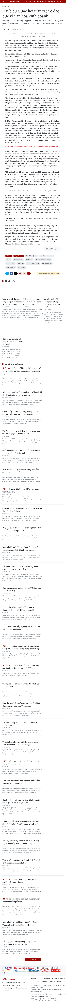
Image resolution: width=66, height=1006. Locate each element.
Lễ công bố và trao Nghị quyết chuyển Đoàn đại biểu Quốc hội (21, 900)
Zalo (7, 273)
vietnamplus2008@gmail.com (43, 996)
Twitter (16, 273)
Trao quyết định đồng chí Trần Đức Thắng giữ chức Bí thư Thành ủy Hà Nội (21, 861)
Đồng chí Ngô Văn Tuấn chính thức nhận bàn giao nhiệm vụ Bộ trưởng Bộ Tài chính (20, 548)
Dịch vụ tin (44, 981)
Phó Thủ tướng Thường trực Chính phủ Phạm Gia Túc (19, 880)
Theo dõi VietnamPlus (44, 273)
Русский (53, 1)
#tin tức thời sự (10, 263)
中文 (49, 1)
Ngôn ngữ (63, 978)
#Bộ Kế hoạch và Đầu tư (46, 256)
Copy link (24, 273)
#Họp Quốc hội (18, 256)
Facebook (11, 273)
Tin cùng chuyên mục (14, 364)
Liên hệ (59, 981)
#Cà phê (8, 256)
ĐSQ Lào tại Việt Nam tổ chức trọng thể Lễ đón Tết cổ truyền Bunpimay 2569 (21, 529)
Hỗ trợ (57, 978)
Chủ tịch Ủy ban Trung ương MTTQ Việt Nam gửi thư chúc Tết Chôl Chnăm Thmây (21, 413)
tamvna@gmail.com (36, 991)
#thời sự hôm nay (47, 263)
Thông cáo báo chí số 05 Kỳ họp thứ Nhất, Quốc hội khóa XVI (21, 685)
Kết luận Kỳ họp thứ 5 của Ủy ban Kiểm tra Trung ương (19, 723)
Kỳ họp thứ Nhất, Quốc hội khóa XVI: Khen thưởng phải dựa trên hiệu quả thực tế (19, 608)
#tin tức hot (21, 263)
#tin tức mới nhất (18, 259)
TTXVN (38, 981)
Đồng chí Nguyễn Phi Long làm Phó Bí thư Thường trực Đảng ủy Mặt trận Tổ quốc (19, 923)
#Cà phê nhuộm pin (31, 256)
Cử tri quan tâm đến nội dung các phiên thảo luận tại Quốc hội (12, 341)
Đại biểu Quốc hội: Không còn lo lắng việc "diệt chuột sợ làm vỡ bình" (52, 303)
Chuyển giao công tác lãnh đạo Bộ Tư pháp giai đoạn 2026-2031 (21, 589)
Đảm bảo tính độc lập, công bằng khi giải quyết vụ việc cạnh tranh (12, 301)
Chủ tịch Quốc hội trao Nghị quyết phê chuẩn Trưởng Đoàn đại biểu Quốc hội (21, 801)
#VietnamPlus (21, 267)
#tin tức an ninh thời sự (33, 263)
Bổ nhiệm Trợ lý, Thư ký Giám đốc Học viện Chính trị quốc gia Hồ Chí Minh (20, 567)
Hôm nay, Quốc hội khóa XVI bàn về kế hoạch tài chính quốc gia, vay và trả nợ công (22, 393)
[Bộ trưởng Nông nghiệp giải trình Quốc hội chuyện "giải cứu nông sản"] (32, 146)
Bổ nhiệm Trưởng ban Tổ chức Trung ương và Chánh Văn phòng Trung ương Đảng (20, 647)
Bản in (20, 273)
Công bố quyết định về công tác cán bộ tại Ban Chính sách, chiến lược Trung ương (21, 704)
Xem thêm (33, 959)
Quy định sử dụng (45, 978)
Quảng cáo (52, 981)
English (34, 1)
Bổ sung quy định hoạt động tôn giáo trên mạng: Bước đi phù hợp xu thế (19, 942)
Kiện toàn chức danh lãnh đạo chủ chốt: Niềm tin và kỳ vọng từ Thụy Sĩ (21, 782)
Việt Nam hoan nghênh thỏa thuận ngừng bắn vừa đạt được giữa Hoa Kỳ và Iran (21, 432)
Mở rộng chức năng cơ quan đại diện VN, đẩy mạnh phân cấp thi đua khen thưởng (20, 842)
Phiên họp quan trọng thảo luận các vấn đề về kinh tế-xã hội (32, 301)
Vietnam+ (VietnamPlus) (15, 1)
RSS (53, 978)
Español (44, 1)
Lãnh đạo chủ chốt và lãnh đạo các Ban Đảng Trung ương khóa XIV (20, 666)
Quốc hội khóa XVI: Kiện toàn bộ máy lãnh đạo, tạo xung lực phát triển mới (21, 451)
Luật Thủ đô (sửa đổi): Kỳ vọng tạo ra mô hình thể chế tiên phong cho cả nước (21, 628)
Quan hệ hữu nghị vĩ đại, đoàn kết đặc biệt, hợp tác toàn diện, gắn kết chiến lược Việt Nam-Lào (21, 371)
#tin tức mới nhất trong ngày (43, 259)
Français (39, 1)
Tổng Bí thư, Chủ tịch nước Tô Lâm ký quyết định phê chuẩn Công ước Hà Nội (20, 743)
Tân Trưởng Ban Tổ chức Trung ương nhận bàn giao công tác (20, 762)
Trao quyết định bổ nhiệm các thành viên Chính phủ (20, 490)
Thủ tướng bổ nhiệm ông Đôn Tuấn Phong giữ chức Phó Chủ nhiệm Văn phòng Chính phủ (21, 822)
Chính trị (5, 6)
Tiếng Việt (28, 1)
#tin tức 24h (29, 259)
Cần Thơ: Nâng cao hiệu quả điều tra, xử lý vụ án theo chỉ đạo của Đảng (22, 509)
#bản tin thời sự (10, 267)
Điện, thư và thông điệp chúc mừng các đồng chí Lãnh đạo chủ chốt (20, 471)
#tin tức (8, 259)
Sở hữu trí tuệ (34, 978)
